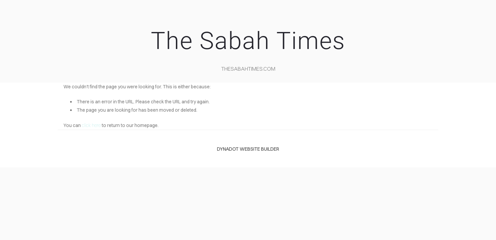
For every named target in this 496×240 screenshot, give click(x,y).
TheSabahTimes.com (248, 68)
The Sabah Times (248, 41)
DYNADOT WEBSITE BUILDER (248, 149)
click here (91, 125)
